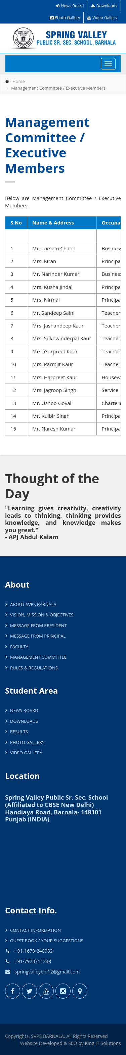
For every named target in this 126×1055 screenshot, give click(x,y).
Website (29, 1043)
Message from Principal (38, 636)
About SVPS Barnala (33, 604)
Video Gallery (102, 17)
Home (18, 81)
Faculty (19, 647)
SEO (72, 1043)
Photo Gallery (65, 17)
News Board (70, 6)
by (81, 1043)
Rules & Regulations (34, 668)
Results (19, 732)
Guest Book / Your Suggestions (46, 941)
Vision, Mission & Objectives (41, 615)
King (89, 1043)
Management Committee (38, 657)
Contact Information (35, 930)
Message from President (38, 625)
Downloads (104, 6)
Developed (50, 1043)
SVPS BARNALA (47, 1036)
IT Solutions (108, 1043)
